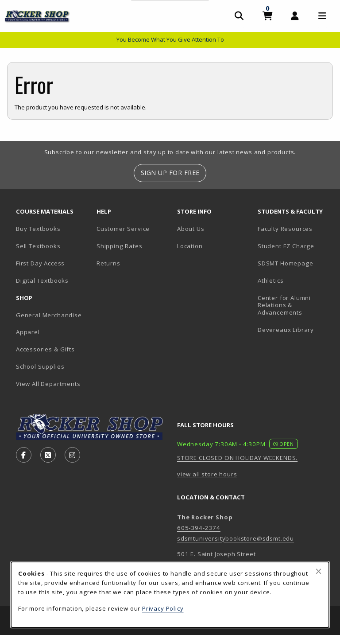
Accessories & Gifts (45, 349)
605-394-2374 (198, 528)
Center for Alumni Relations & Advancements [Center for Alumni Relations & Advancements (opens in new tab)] (284, 305)
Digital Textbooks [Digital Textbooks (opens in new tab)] (42, 280)
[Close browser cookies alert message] (318, 571)
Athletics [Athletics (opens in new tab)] (270, 280)
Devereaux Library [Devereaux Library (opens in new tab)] (286, 330)
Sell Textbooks (38, 246)
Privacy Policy (163, 608)
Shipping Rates (120, 246)
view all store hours (207, 474)
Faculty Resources (285, 229)
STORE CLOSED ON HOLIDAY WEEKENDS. (237, 458)
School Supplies (40, 366)
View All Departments (48, 384)
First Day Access (40, 263)
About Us (191, 229)
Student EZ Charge (286, 246)
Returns (108, 263)
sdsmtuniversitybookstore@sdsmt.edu (235, 538)
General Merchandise (49, 315)
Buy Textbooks (38, 229)
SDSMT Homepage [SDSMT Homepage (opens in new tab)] (285, 263)
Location (190, 246)
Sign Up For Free (170, 172)
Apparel (28, 332)
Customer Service (123, 229)
